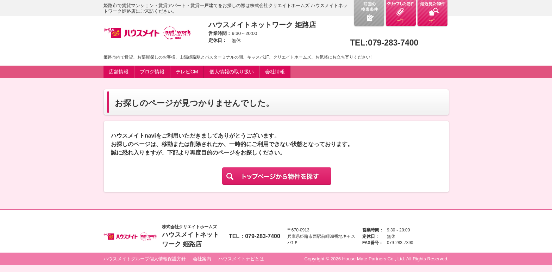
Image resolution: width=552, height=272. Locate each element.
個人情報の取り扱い (231, 71)
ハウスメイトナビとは (241, 258)
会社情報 (275, 71)
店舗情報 (118, 71)
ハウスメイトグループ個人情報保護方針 (145, 258)
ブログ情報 (152, 71)
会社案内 (202, 258)
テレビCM (187, 71)
